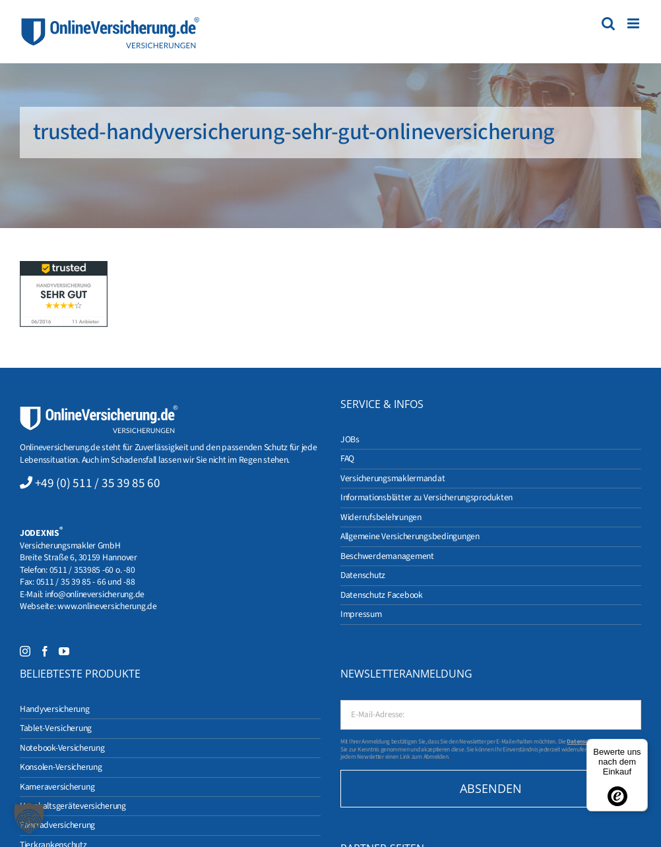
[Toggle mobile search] (608, 23)
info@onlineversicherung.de (94, 594)
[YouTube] (64, 651)
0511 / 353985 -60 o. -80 (92, 570)
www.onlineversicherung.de (106, 606)
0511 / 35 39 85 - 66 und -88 (85, 581)
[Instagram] (25, 651)
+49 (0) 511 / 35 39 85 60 (97, 483)
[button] (29, 818)
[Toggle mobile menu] (634, 23)
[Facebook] (45, 651)
